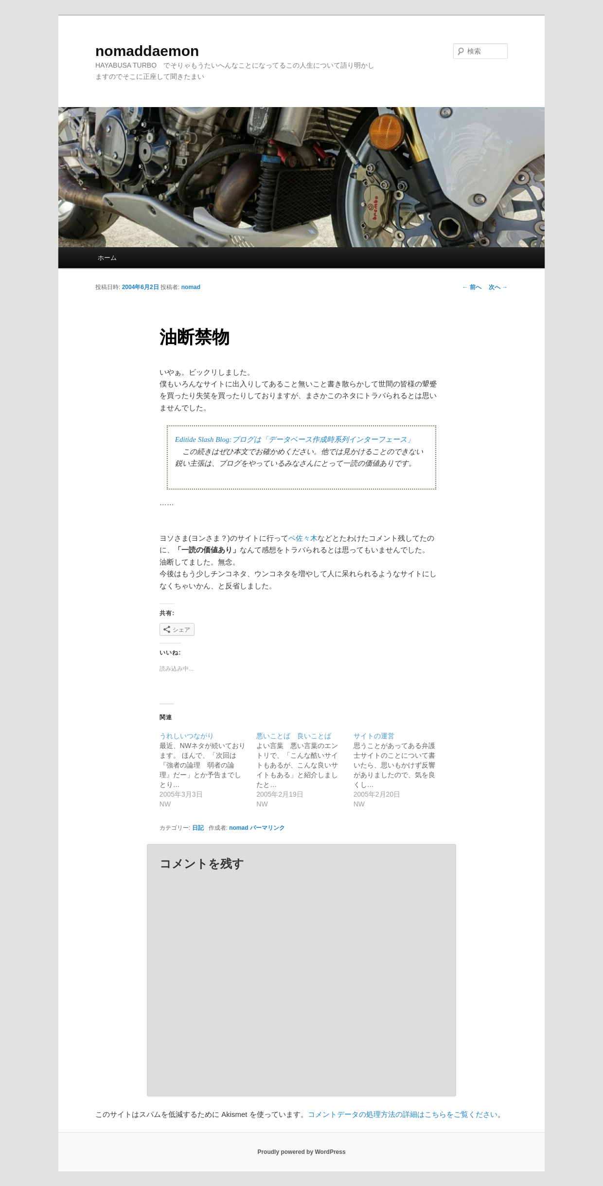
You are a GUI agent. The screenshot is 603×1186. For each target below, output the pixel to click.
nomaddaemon (147, 51)
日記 (198, 827)
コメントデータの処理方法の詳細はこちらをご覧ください (402, 1114)
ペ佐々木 (303, 538)
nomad (190, 287)
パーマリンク (267, 827)
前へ (471, 287)
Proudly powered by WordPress (301, 1152)
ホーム (107, 257)
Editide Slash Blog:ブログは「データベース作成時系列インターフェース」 (294, 439)
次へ (498, 287)
